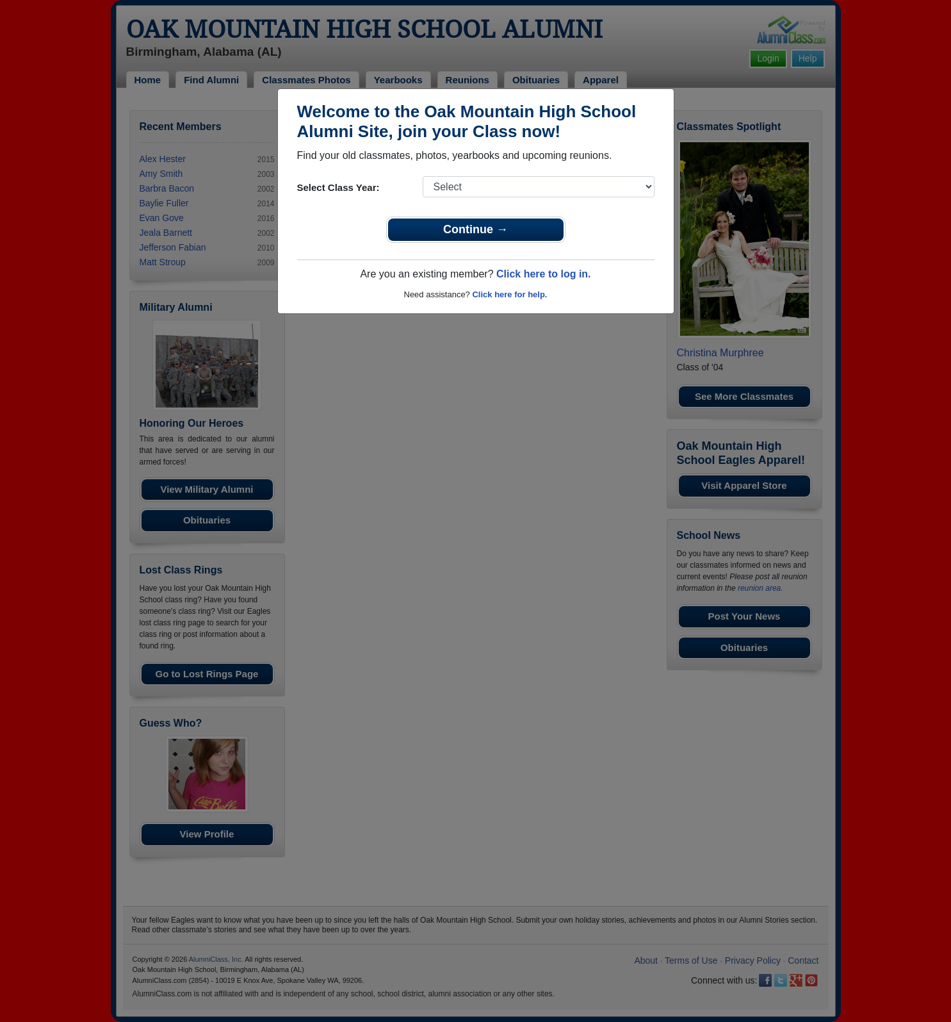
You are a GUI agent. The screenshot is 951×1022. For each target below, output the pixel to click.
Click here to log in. (543, 273)
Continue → (475, 229)
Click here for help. (509, 294)
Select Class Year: (338, 187)
